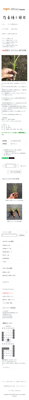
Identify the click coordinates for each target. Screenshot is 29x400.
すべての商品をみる (13, 24)
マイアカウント (6, 367)
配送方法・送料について (8, 299)
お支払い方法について (8, 296)
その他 (4, 261)
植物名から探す (9, 40)
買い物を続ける (7, 154)
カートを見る (5, 29)
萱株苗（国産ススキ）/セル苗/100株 (14, 200)
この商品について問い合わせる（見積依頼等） (15, 153)
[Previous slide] (4, 68)
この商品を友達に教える (10, 151)
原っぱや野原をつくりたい (8, 43)
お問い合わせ (14, 29)
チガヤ (16, 40)
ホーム (3, 24)
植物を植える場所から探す (12, 42)
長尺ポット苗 (6, 255)
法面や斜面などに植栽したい (9, 46)
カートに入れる (14, 172)
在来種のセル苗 (9, 38)
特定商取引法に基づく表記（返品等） (13, 150)
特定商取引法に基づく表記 (9, 386)
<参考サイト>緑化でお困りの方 (9, 33)
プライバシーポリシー (20, 386)
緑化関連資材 (6, 258)
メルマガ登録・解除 (7, 303)
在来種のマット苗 (7, 248)
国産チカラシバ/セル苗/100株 (14, 221)
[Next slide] (25, 68)
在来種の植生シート (7, 251)
